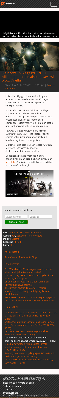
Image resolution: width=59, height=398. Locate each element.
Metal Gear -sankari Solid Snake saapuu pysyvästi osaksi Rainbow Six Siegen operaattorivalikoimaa (30, 299)
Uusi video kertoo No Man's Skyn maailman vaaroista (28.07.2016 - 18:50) (27, 333)
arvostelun (11, 162)
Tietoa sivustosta (12, 386)
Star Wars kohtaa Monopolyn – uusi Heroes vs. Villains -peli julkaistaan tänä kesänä (29, 271)
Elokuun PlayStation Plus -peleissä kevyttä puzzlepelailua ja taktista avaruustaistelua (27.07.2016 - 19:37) (26, 347)
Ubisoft (15, 238)
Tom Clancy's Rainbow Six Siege (25, 232)
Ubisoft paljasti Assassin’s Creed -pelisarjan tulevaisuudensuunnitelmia (27, 283)
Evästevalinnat (10, 392)
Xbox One (21, 235)
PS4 (13, 235)
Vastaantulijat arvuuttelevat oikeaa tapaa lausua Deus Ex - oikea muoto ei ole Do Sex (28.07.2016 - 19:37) (30, 325)
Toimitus (7, 389)
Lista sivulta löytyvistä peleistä (18, 382)
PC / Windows (35, 235)
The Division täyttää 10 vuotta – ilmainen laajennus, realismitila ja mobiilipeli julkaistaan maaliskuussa (28, 291)
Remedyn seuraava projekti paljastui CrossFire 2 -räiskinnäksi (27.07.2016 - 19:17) (30, 355)
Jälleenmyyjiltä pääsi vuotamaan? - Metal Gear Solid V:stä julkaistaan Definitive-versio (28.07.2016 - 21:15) (31, 315)
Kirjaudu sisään (16, 221)
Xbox (13, 245)
